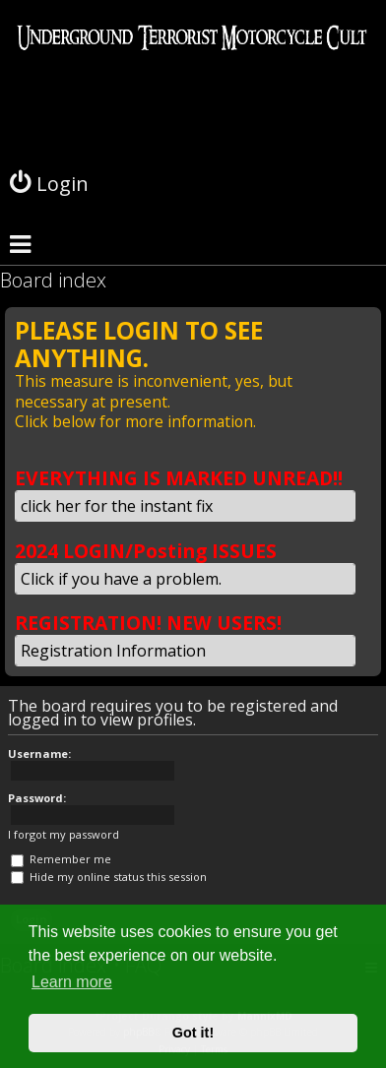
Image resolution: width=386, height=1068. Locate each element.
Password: (37, 797)
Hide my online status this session (109, 876)
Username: (39, 753)
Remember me (61, 858)
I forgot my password (63, 835)
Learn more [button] (72, 982)
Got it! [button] (193, 1032)
